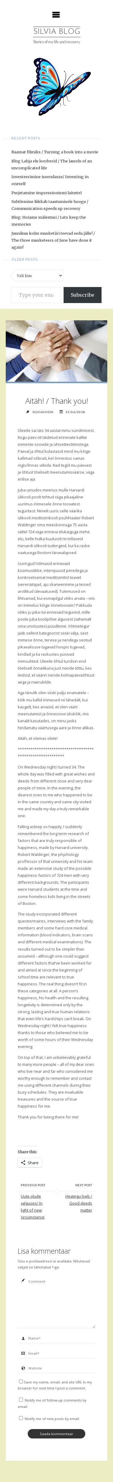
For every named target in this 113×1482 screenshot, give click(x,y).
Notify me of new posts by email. (52, 1418)
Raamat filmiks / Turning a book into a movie (54, 151)
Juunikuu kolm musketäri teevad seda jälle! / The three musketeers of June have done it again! (53, 240)
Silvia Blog (56, 32)
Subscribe (82, 295)
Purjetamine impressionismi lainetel (46, 192)
